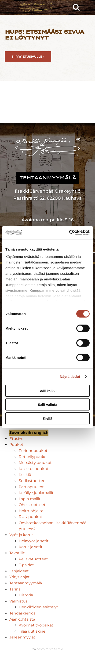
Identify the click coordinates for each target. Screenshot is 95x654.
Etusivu (16, 438)
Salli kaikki (48, 391)
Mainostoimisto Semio (47, 649)
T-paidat (26, 565)
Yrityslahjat (19, 577)
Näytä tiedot (70, 377)
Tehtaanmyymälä (25, 583)
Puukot (16, 444)
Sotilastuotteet (33, 481)
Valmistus (18, 601)
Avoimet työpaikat (36, 625)
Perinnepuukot (33, 450)
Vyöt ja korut (21, 535)
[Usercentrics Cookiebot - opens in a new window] (69, 233)
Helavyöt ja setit (34, 541)
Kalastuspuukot (33, 469)
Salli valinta (47, 405)
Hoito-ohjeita (31, 511)
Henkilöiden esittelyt (38, 607)
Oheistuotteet (32, 504)
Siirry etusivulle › (28, 56)
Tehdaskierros (22, 613)
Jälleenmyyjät (22, 637)
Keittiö (25, 474)
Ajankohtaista (22, 619)
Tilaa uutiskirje (32, 631)
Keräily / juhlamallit (36, 492)
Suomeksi (19, 432)
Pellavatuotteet (33, 559)
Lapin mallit (29, 499)
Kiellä (47, 418)
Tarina (15, 589)
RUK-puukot (30, 516)
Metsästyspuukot (35, 462)
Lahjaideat (19, 571)
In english (38, 432)
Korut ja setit (31, 547)
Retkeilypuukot (33, 457)
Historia (26, 595)
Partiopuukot (31, 487)
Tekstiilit (17, 553)
